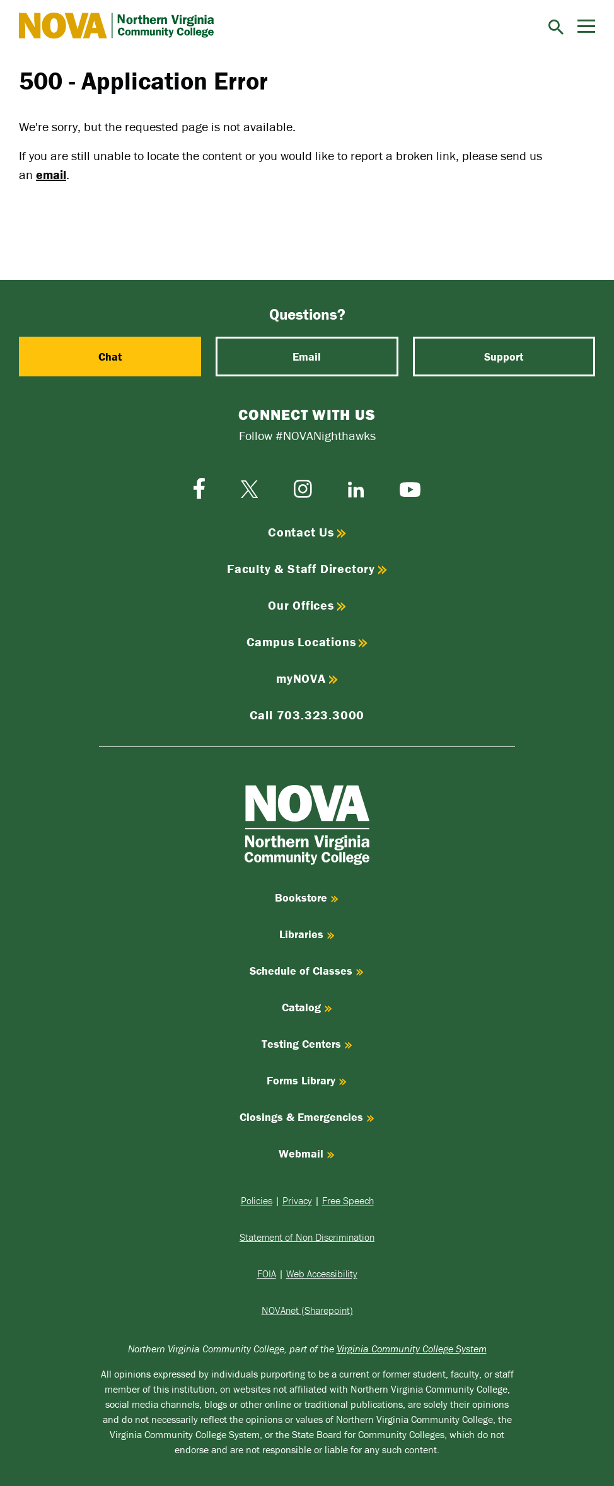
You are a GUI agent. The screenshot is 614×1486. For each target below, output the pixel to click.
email (51, 174)
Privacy (297, 1200)
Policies (256, 1200)
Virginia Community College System (412, 1348)
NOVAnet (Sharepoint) (307, 1310)
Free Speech (348, 1200)
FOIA (266, 1273)
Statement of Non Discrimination (307, 1237)
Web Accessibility (321, 1273)
